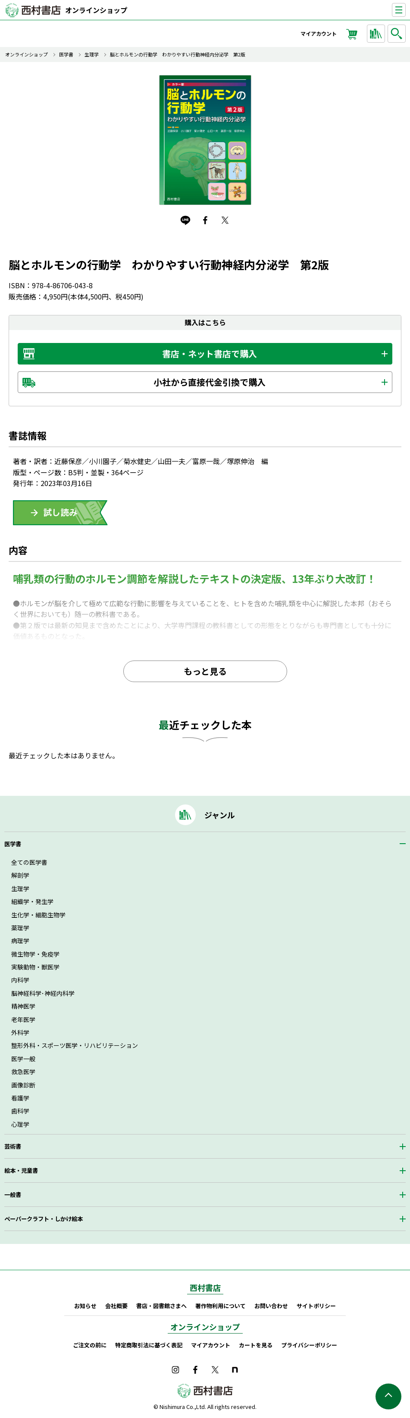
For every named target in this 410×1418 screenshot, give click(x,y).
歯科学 (20, 1110)
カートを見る (255, 1345)
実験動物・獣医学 (35, 967)
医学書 (66, 54)
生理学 (92, 54)
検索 (398, 33)
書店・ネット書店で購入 (209, 353)
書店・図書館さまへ (161, 1306)
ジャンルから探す (377, 33)
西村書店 (205, 1287)
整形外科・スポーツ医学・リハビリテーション (74, 1045)
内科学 (20, 979)
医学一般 (23, 1058)
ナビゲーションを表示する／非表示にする (405, 10)
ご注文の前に (89, 1345)
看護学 (20, 1098)
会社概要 (116, 1306)
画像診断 (23, 1085)
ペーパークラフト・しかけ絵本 (43, 1219)
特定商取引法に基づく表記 (148, 1345)
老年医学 (23, 1019)
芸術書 (12, 1146)
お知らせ (85, 1306)
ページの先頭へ (388, 1396)
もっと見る (205, 671)
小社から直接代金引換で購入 (209, 382)
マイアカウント (318, 33)
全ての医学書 (29, 862)
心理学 (20, 1124)
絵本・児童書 (21, 1170)
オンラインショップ (96, 10)
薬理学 (20, 927)
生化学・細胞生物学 (38, 914)
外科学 (20, 1032)
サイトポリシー (316, 1306)
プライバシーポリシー (309, 1345)
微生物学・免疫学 (35, 954)
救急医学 (23, 1071)
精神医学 (23, 1006)
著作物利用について (220, 1306)
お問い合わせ (271, 1306)
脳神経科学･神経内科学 (43, 993)
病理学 (20, 940)
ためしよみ (60, 512)
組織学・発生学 (32, 901)
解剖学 (20, 875)
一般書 (12, 1194)
